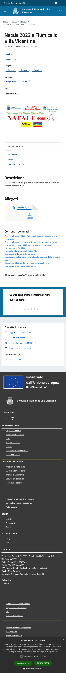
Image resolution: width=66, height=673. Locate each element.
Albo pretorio (11, 631)
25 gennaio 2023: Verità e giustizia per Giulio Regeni (27, 262)
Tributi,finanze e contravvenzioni (20, 498)
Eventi (8, 542)
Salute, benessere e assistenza (19, 502)
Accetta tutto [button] (23, 663)
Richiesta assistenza (14, 615)
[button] (33, 669)
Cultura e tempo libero (15, 470)
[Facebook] (6, 418)
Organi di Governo (13, 430)
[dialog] (33, 655)
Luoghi (9, 538)
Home (5, 21)
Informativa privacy (14, 635)
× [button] (63, 640)
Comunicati (10, 523)
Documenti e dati (13, 454)
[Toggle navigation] (5, 10)
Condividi (10, 54)
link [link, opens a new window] (57, 652)
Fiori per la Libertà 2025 (15, 247)
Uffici (8, 438)
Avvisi (8, 527)
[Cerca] (60, 10)
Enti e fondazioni (13, 442)
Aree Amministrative (15, 434)
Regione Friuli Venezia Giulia (16, 2)
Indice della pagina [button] (16, 146)
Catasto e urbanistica (15, 478)
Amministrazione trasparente (18, 627)
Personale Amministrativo (17, 450)
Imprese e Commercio (15, 474)
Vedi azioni (11, 59)
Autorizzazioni (12, 506)
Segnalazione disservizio (16, 607)
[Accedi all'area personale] (56, 3)
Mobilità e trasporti (14, 482)
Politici (9, 446)
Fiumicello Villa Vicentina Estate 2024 (21, 250)
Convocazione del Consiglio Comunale (20, 253)
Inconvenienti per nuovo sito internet (20, 265)
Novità (14, 21)
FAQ (7, 611)
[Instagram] (12, 418)
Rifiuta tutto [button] (43, 663)
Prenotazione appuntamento (18, 603)
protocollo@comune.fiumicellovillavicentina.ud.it (23, 574)
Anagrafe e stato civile (15, 466)
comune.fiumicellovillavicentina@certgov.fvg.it (26, 568)
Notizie (23, 21)
